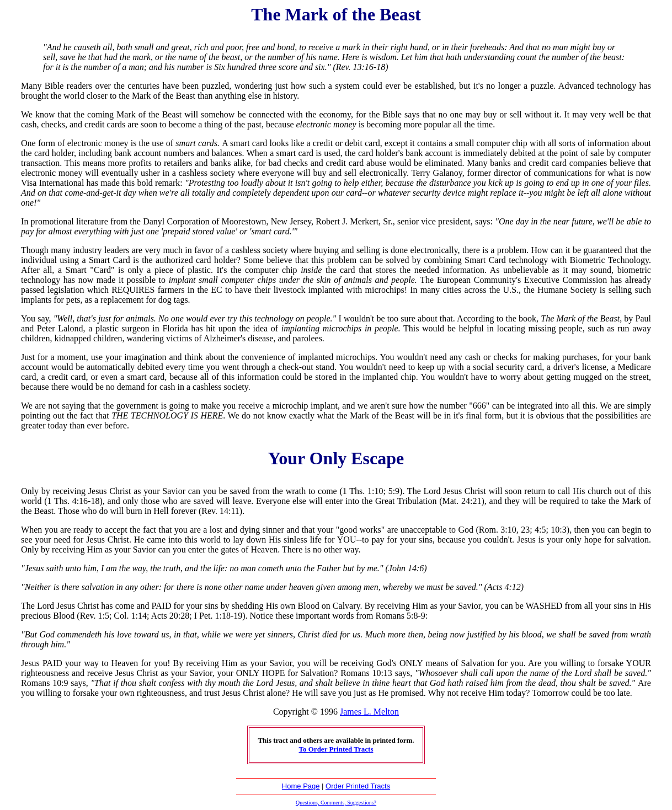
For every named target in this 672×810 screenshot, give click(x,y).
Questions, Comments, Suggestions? (336, 803)
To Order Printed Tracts (336, 749)
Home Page (301, 786)
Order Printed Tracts (358, 786)
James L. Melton (369, 711)
